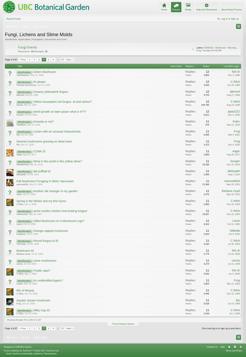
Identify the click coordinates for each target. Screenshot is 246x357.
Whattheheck (22, 164)
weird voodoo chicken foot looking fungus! (60, 211)
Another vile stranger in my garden (55, 191)
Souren (19, 115)
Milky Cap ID (41, 310)
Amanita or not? (43, 121)
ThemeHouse (49, 353)
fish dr (236, 71)
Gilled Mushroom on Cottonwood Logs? (58, 221)
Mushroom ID (25, 250)
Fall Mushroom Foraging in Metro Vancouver (45, 181)
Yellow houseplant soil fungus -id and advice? (62, 101)
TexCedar (21, 244)
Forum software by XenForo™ (31, 350)
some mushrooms (44, 260)
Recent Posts (14, 18)
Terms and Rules (234, 350)
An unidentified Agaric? (48, 280)
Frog (198, 50)
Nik (18, 135)
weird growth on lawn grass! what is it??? (59, 111)
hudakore (21, 234)
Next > (70, 59)
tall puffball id (41, 171)
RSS (193, 49)
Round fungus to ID (45, 240)
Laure (19, 224)
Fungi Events (27, 47)
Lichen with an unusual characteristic (57, 131)
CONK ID (39, 151)
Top (235, 346)
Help (222, 347)
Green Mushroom (44, 72)
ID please (39, 81)
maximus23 (22, 214)
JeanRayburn (22, 75)
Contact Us (212, 347)
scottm (19, 284)
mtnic (19, 194)
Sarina (19, 105)
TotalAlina (21, 125)
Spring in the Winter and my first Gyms (41, 201)
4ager (19, 154)
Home (229, 346)
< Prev (22, 59)
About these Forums (231, 9)
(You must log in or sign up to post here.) (221, 328)
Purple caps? (41, 270)
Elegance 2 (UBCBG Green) (17, 347)
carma (19, 264)
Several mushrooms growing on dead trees (44, 141)
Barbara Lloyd (231, 191)
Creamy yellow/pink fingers (50, 91)
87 (63, 59)
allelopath (21, 174)
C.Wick (235, 81)
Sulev (236, 121)
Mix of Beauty (25, 290)
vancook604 (22, 184)
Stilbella (235, 230)
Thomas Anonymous (26, 85)
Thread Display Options (123, 324)
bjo (238, 300)
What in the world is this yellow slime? (57, 161)
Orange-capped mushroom (50, 230)
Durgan (235, 161)
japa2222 (234, 111)
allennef (20, 95)
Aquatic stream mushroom (33, 300)
